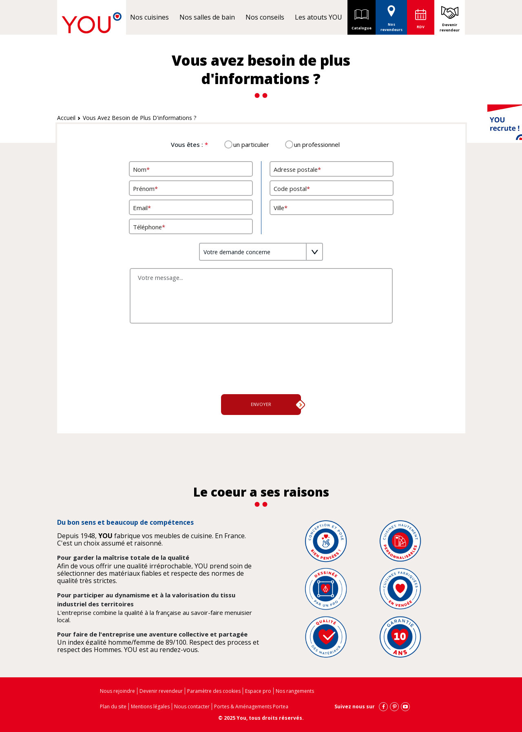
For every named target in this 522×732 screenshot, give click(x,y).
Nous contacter (192, 706)
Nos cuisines (149, 17)
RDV (421, 26)
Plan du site (113, 706)
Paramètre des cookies (214, 691)
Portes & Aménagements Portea (251, 706)
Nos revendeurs (391, 16)
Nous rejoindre (117, 691)
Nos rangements (295, 691)
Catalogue (362, 17)
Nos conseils (265, 17)
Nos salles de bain (207, 17)
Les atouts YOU (318, 17)
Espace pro (258, 691)
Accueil (66, 118)
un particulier (251, 144)
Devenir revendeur (450, 27)
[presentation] (261, 368)
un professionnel (317, 144)
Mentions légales (150, 706)
